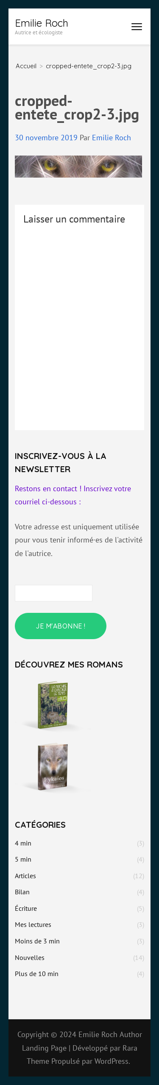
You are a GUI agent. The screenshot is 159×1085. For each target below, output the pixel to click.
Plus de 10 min (37, 973)
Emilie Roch (41, 23)
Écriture (26, 908)
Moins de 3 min (37, 941)
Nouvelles (30, 957)
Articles (25, 875)
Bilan (22, 891)
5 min (23, 859)
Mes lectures (33, 924)
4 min (23, 843)
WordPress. (112, 1061)
